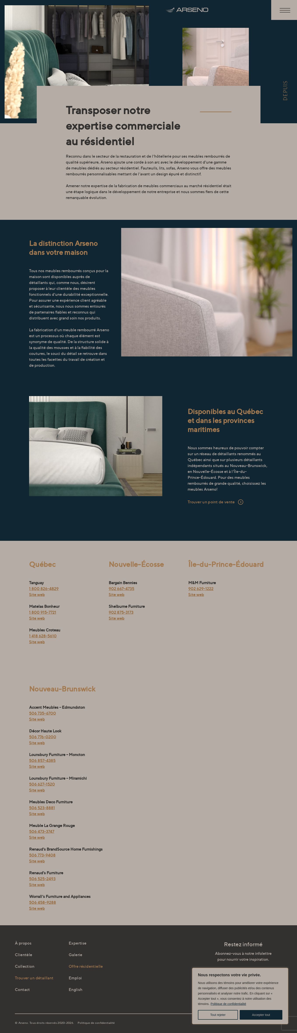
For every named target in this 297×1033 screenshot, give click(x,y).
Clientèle (23, 954)
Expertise (78, 943)
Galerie (75, 954)
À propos (23, 943)
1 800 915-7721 (42, 612)
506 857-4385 (42, 760)
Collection (24, 966)
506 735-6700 (42, 713)
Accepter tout (261, 1015)
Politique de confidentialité (228, 1004)
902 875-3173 (121, 612)
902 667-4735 (121, 588)
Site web (37, 594)
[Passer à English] (95, 989)
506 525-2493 (42, 878)
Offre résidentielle (86, 966)
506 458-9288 (42, 902)
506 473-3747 (41, 831)
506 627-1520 (42, 784)
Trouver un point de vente (211, 502)
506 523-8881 (42, 808)
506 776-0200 (42, 737)
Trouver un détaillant (34, 978)
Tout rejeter (217, 1015)
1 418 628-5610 (43, 636)
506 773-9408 (42, 855)
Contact (22, 989)
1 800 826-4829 (44, 588)
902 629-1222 (200, 588)
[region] (240, 996)
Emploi (75, 978)
